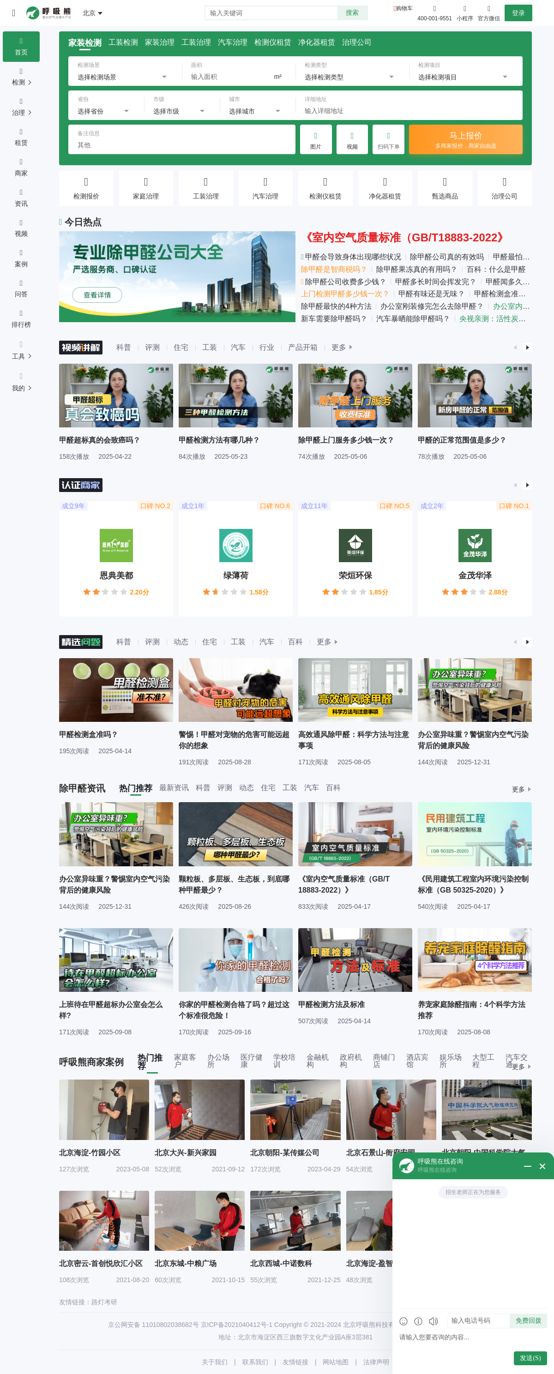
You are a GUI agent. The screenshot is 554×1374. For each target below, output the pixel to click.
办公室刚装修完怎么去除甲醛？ (432, 306)
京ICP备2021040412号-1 (237, 1324)
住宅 (181, 347)
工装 (209, 347)
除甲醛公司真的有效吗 (447, 257)
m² (278, 76)
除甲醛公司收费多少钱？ (343, 282)
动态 (181, 642)
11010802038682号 (170, 1324)
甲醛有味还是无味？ (431, 294)
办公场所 (218, 1061)
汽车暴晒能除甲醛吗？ (413, 319)
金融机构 (318, 1061)
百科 (295, 642)
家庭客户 (185, 1061)
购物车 (404, 8)
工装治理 (196, 42)
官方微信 (489, 12)
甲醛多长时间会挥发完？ (435, 282)
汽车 (238, 347)
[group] (116, 412)
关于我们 (215, 1362)
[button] (515, 347)
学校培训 (284, 1061)
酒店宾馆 (417, 1061)
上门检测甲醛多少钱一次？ (345, 294)
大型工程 (483, 1061)
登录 (518, 13)
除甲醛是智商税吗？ (334, 269)
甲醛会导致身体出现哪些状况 (351, 257)
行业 (266, 347)
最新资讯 (174, 788)
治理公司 (357, 42)
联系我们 (255, 1362)
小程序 (465, 12)
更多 (338, 347)
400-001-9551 (434, 18)
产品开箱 (303, 347)
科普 (123, 347)
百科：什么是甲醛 (496, 269)
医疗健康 (252, 1061)
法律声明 (376, 1362)
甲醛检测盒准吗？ (503, 294)
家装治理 (160, 42)
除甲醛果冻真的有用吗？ (417, 269)
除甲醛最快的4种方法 (336, 306)
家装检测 (85, 43)
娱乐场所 (451, 1061)
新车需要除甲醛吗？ (334, 319)
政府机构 (351, 1061)
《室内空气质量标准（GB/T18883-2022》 (404, 237)
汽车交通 (517, 1061)
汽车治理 (232, 42)
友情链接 (295, 1362)
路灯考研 (104, 1302)
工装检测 (123, 42)
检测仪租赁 (272, 42)
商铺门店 (384, 1061)
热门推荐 (135, 788)
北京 (89, 13)
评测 (152, 347)
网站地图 (336, 1362)
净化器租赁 (316, 42)
